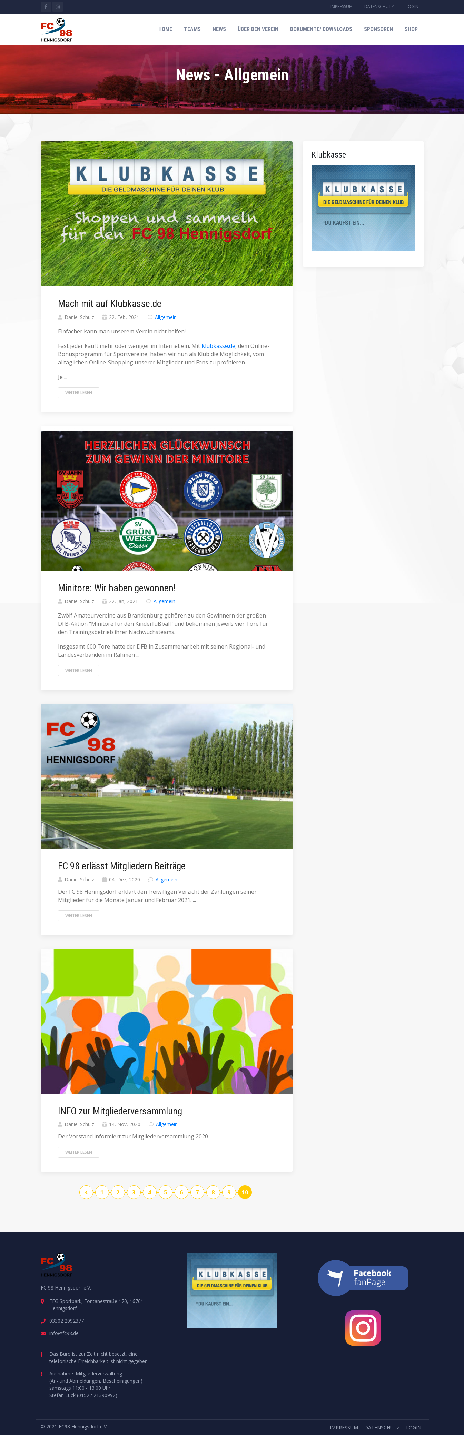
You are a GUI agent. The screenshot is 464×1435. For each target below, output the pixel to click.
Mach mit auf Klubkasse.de (109, 303)
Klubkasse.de (218, 346)
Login (412, 6)
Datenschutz (379, 6)
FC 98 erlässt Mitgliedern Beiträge (122, 866)
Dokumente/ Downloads (321, 29)
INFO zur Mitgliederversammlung (120, 1111)
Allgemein (166, 317)
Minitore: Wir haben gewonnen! (117, 588)
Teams (192, 29)
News (219, 29)
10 (245, 1192)
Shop (411, 29)
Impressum (341, 6)
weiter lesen (78, 392)
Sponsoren (378, 29)
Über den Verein (258, 29)
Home (165, 29)
